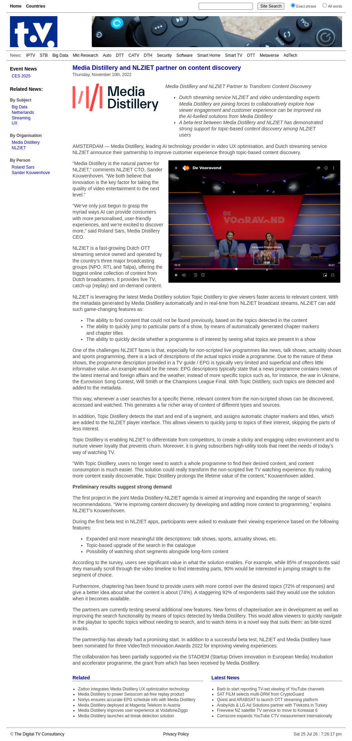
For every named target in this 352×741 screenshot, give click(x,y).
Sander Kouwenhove (31, 172)
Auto (107, 55)
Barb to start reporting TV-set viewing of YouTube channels (270, 689)
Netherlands (23, 112)
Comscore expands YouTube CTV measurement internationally (274, 715)
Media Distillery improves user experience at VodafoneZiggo (133, 710)
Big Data (60, 55)
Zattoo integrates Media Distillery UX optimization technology (133, 689)
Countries (35, 6)
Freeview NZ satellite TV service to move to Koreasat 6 (267, 710)
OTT (251, 55)
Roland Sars (23, 167)
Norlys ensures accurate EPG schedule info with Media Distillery (136, 699)
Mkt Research (85, 55)
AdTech (290, 55)
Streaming (21, 118)
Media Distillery (26, 142)
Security (164, 55)
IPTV (30, 55)
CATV (134, 55)
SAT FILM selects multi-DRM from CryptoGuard (260, 694)
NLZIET (19, 148)
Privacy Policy (176, 734)
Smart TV (233, 55)
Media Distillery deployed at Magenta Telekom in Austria (129, 705)
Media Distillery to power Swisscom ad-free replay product (131, 694)
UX (15, 123)
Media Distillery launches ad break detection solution (126, 715)
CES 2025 (21, 76)
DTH (148, 55)
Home (15, 6)
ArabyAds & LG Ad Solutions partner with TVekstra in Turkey (272, 705)
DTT (120, 55)
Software (184, 55)
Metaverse (269, 55)
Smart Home (208, 55)
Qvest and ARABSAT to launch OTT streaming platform (267, 699)
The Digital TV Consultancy (39, 734)
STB (44, 55)
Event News (23, 69)
